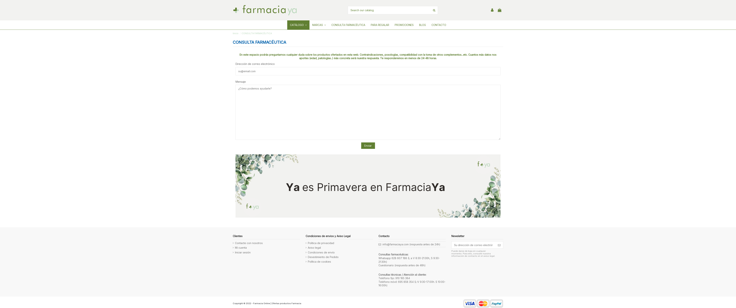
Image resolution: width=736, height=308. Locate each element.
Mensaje (241, 81)
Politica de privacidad (321, 243)
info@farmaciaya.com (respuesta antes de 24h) (411, 244)
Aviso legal (314, 247)
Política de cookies (319, 261)
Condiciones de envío (321, 252)
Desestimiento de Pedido (323, 257)
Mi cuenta (241, 247)
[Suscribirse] (499, 244)
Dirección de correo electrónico (255, 63)
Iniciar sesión (243, 252)
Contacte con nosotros (249, 243)
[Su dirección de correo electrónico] (473, 244)
